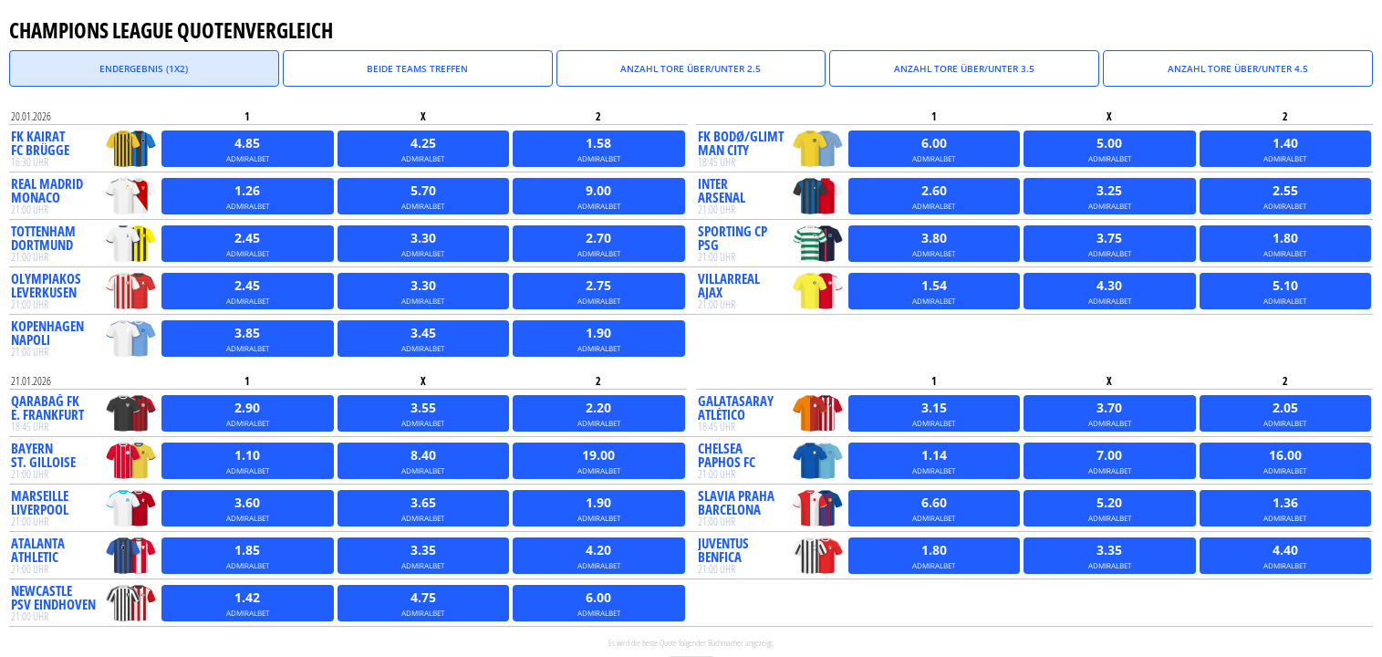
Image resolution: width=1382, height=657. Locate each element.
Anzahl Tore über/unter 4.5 (1238, 68)
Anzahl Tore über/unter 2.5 (690, 68)
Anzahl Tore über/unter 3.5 (964, 68)
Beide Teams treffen (417, 68)
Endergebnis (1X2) (143, 68)
